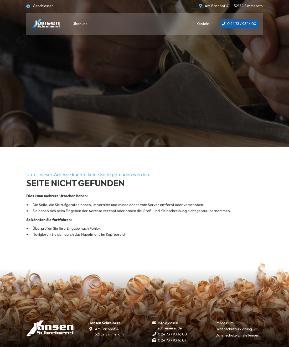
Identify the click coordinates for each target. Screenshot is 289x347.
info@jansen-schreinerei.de (170, 325)
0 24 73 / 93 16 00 (241, 23)
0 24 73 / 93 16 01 (172, 340)
